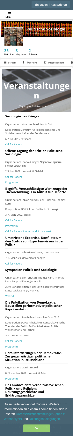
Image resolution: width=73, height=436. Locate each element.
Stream (10, 62)
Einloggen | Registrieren (51, 4)
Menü (9, 15)
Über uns (30, 62)
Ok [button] (36, 428)
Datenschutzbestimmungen (35, 414)
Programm (11, 182)
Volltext (9, 296)
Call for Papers (13, 144)
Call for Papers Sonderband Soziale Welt (28, 231)
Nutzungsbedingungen (44, 419)
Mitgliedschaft (54, 62)
